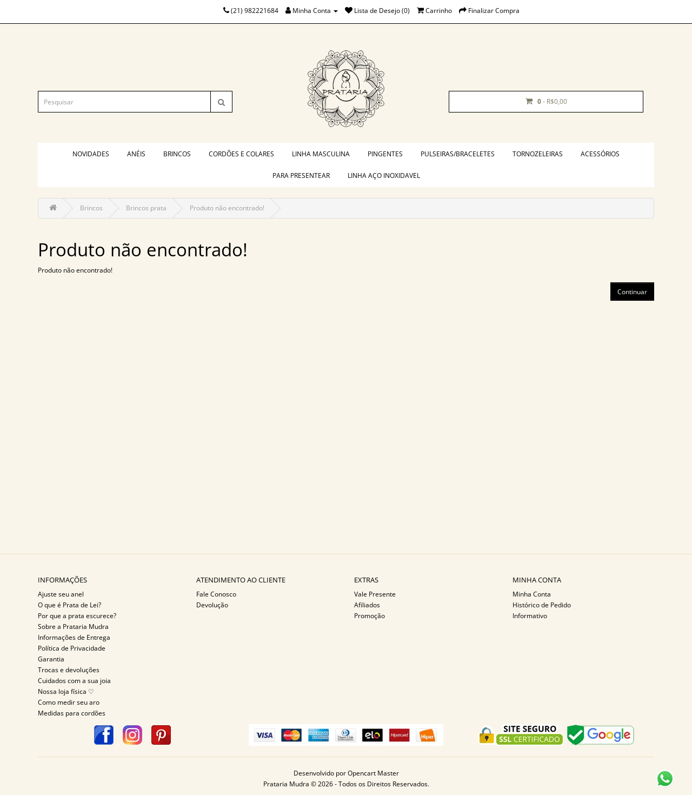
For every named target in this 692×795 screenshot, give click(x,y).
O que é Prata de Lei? (69, 605)
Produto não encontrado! (227, 208)
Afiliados (367, 605)
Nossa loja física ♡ (66, 691)
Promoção (369, 615)
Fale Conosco (216, 594)
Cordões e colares (241, 153)
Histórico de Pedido (542, 605)
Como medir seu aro (68, 702)
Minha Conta (532, 594)
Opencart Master (373, 773)
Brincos (177, 153)
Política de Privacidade (71, 648)
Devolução (212, 605)
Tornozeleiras (538, 153)
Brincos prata (146, 208)
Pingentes (385, 153)
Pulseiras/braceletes (458, 153)
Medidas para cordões (71, 713)
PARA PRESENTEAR (301, 175)
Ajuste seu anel (61, 594)
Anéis (136, 153)
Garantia (51, 659)
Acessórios (600, 153)
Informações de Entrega (74, 637)
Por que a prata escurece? (77, 615)
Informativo (530, 615)
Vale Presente (375, 594)
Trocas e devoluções (68, 669)
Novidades (90, 153)
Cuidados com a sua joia (74, 680)
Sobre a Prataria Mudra (73, 626)
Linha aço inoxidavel (384, 175)
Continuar (632, 291)
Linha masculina (321, 153)
